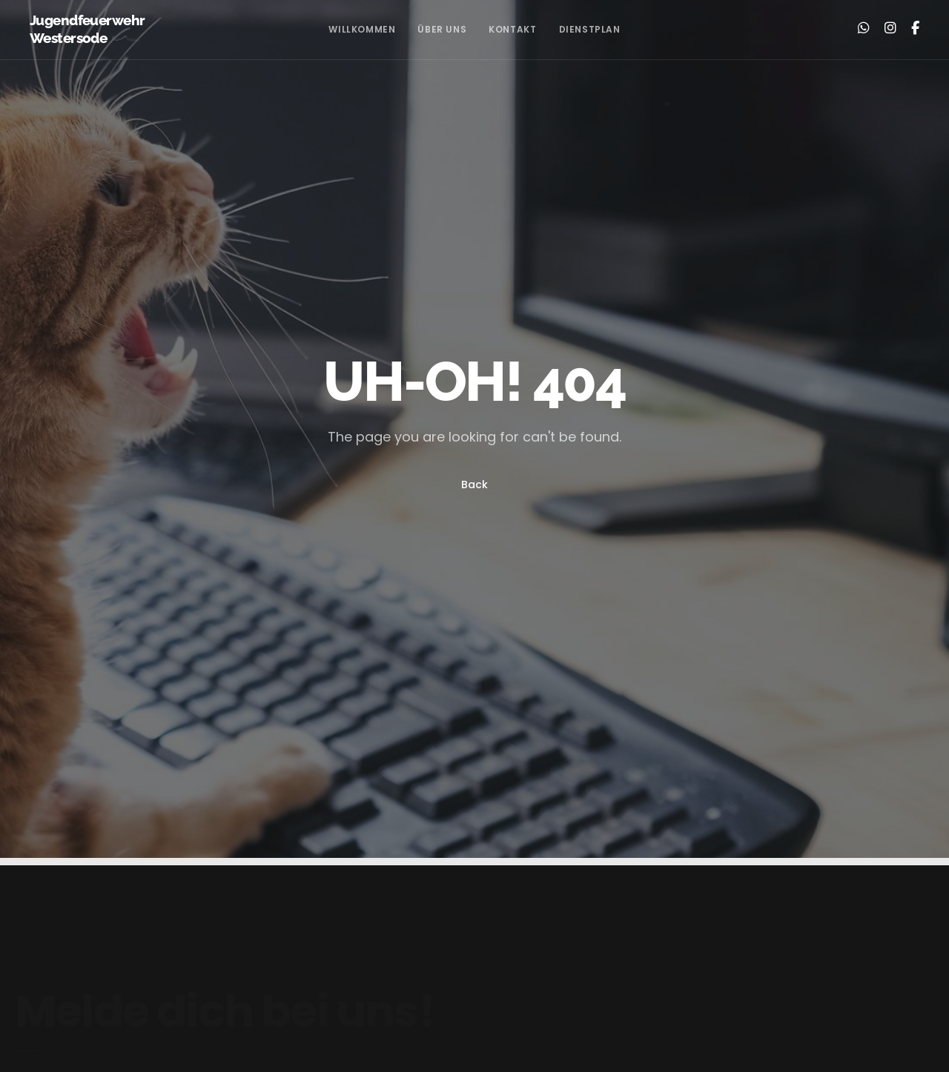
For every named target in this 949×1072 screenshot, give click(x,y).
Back (474, 484)
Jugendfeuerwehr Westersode (87, 29)
